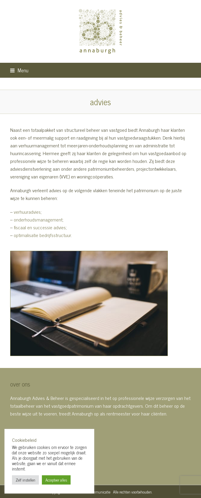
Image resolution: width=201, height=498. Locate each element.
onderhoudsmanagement (38, 219)
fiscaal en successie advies (40, 227)
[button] (19, 70)
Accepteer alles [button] (56, 480)
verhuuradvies (27, 212)
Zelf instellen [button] (25, 480)
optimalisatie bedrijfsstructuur (42, 235)
